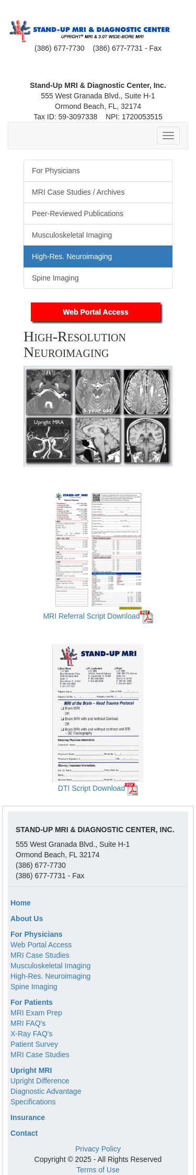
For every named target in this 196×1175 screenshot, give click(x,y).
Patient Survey (34, 1044)
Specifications (32, 1102)
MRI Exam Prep (36, 1013)
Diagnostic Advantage (45, 1091)
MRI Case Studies (40, 955)
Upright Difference (40, 1081)
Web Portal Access (95, 312)
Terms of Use (97, 1170)
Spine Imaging (33, 986)
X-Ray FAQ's (31, 1033)
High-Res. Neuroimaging (50, 976)
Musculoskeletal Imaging (50, 965)
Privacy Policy (98, 1149)
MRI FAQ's (27, 1023)
